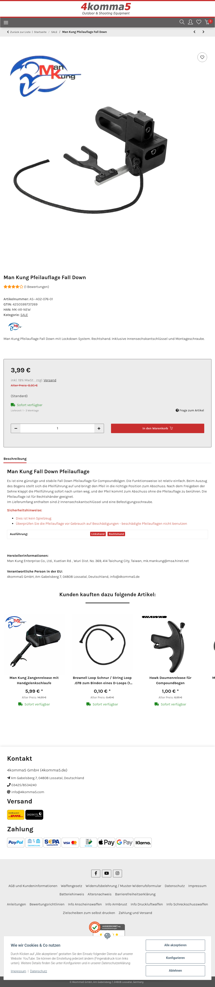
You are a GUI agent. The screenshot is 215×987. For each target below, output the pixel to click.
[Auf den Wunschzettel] (202, 57)
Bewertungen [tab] (45, 459)
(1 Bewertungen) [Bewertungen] (26, 287)
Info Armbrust (116, 904)
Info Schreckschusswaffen (187, 904)
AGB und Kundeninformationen (33, 886)
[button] (182, 22)
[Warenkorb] (207, 22)
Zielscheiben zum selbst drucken (89, 913)
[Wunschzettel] (199, 22)
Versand (50, 380)
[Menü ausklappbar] (4, 23)
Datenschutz (38, 971)
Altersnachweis (100, 894)
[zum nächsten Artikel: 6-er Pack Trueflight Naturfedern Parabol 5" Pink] (203, 32)
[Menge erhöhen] (99, 428)
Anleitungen (16, 904)
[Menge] (57, 428)
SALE (24, 315)
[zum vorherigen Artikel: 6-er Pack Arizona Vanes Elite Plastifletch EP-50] (194, 32)
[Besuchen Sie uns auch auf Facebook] (95, 873)
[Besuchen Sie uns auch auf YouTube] (106, 873)
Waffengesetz (71, 886)
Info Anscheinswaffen (85, 904)
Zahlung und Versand (135, 913)
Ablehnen (175, 970)
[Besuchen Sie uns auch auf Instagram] (117, 873)
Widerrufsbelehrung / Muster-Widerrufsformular (123, 886)
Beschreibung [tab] (15, 459)
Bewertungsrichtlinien (46, 904)
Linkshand (97, 533)
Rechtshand (116, 533)
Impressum (18, 971)
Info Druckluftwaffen (147, 904)
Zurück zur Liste (20, 32)
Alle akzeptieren (175, 945)
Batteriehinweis (71, 894)
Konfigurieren (175, 958)
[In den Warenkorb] (7, 46)
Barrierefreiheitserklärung (135, 894)
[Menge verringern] (16, 428)
